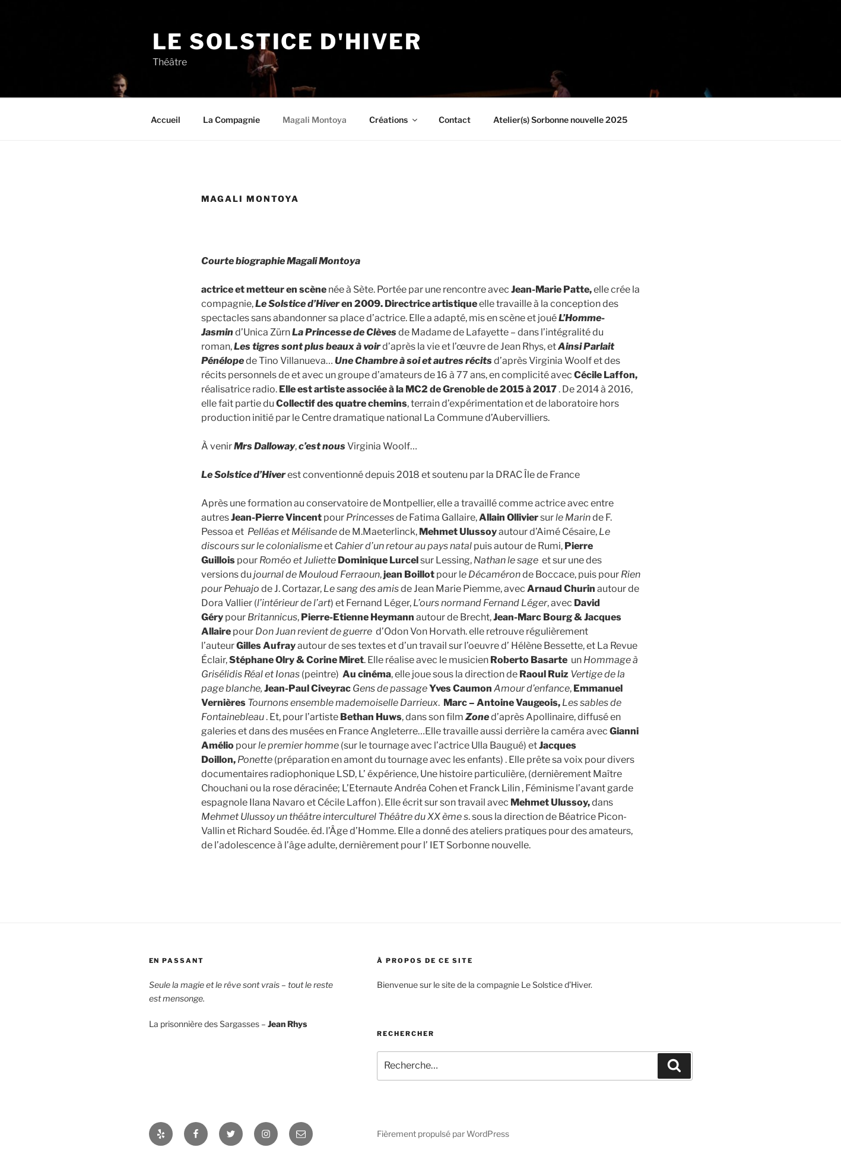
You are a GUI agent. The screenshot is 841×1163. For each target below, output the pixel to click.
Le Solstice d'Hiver (288, 41)
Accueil (165, 120)
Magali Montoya (315, 120)
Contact (455, 120)
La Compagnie (231, 120)
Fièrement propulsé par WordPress (443, 1134)
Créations (394, 120)
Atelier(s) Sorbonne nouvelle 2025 (560, 120)
